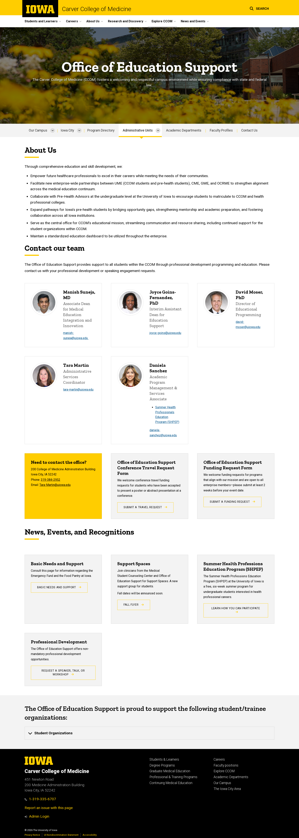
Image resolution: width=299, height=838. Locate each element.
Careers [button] (72, 21)
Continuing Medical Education (171, 783)
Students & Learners (164, 759)
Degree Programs (162, 765)
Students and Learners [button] (41, 21)
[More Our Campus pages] (52, 130)
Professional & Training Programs (173, 777)
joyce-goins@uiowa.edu (165, 333)
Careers (219, 759)
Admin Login (39, 816)
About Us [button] (93, 21)
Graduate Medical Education (170, 771)
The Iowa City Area (227, 789)
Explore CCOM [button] (162, 21)
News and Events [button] (193, 21)
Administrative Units (138, 130)
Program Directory (100, 130)
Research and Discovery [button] (125, 21)
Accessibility (90, 834)
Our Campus (38, 130)
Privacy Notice (32, 834)
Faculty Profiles (221, 130)
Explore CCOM (224, 771)
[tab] (149, 733)
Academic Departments (183, 130)
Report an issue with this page (49, 808)
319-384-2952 (50, 480)
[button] (259, 8)
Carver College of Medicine (96, 9)
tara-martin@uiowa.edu (78, 389)
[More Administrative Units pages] (158, 130)
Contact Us (249, 130)
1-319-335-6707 (40, 799)
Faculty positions (226, 765)
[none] (149, 733)
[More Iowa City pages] (79, 130)
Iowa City (67, 130)
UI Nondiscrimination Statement (61, 834)
